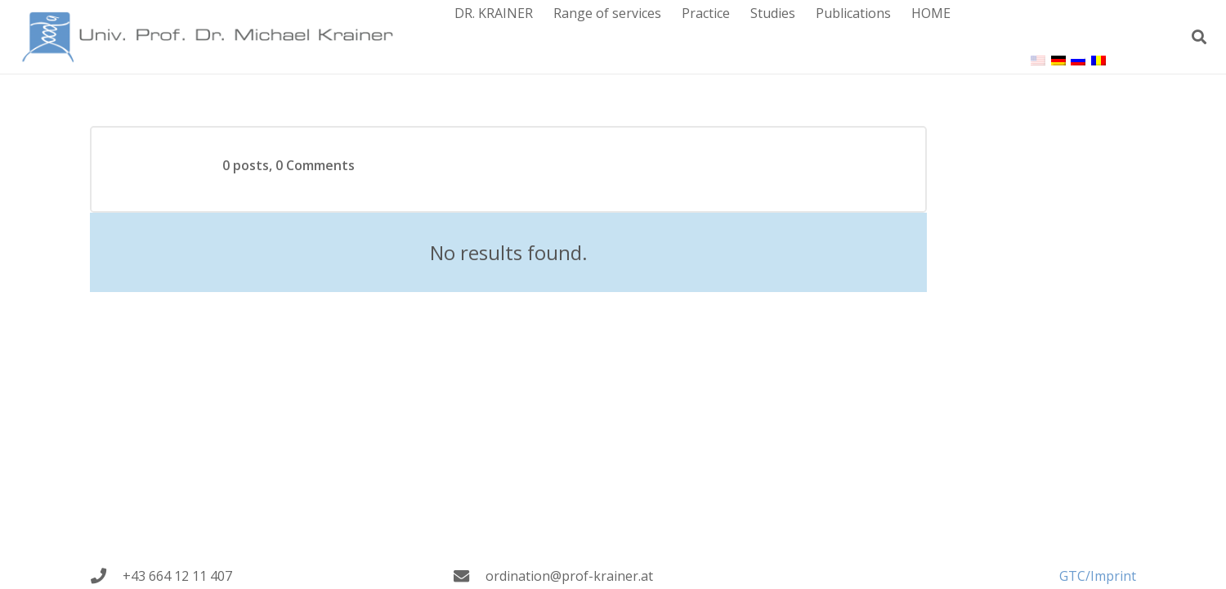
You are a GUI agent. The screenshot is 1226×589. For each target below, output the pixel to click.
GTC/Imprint (1097, 576)
